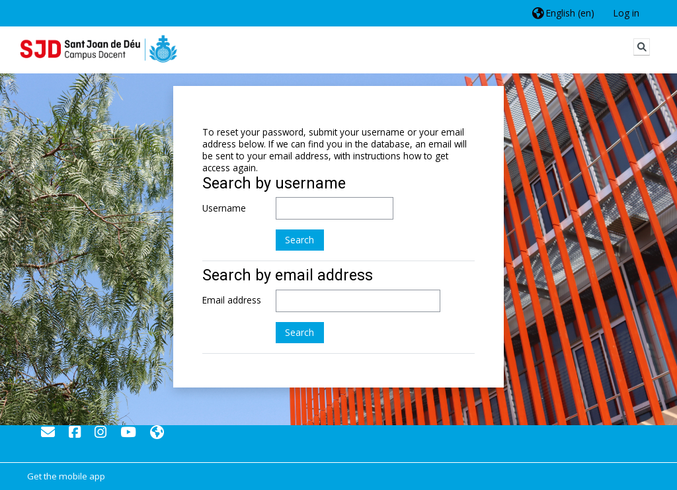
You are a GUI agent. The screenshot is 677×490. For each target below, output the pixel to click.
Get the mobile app (66, 476)
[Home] (99, 50)
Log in (626, 13)
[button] (564, 13)
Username (224, 208)
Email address (231, 300)
